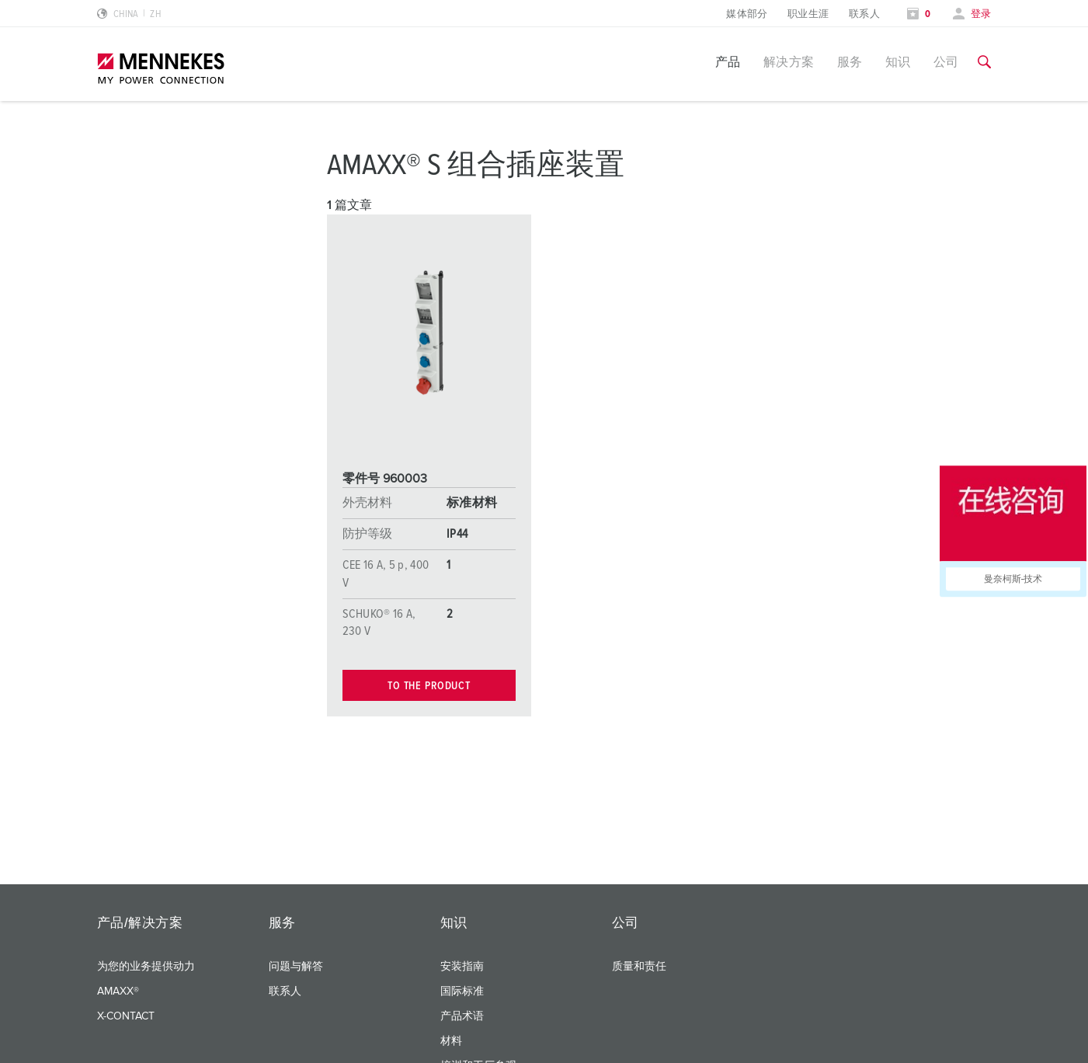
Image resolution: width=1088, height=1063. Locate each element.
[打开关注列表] (918, 14)
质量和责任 (639, 966)
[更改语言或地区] (129, 14)
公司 (946, 62)
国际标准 (462, 991)
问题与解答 (296, 966)
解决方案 (789, 62)
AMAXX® (118, 991)
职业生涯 (808, 14)
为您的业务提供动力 (146, 966)
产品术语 (462, 1016)
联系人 (864, 14)
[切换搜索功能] (984, 62)
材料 (451, 1041)
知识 (898, 62)
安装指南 (462, 966)
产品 (728, 62)
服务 (850, 62)
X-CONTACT (126, 1016)
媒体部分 (747, 14)
